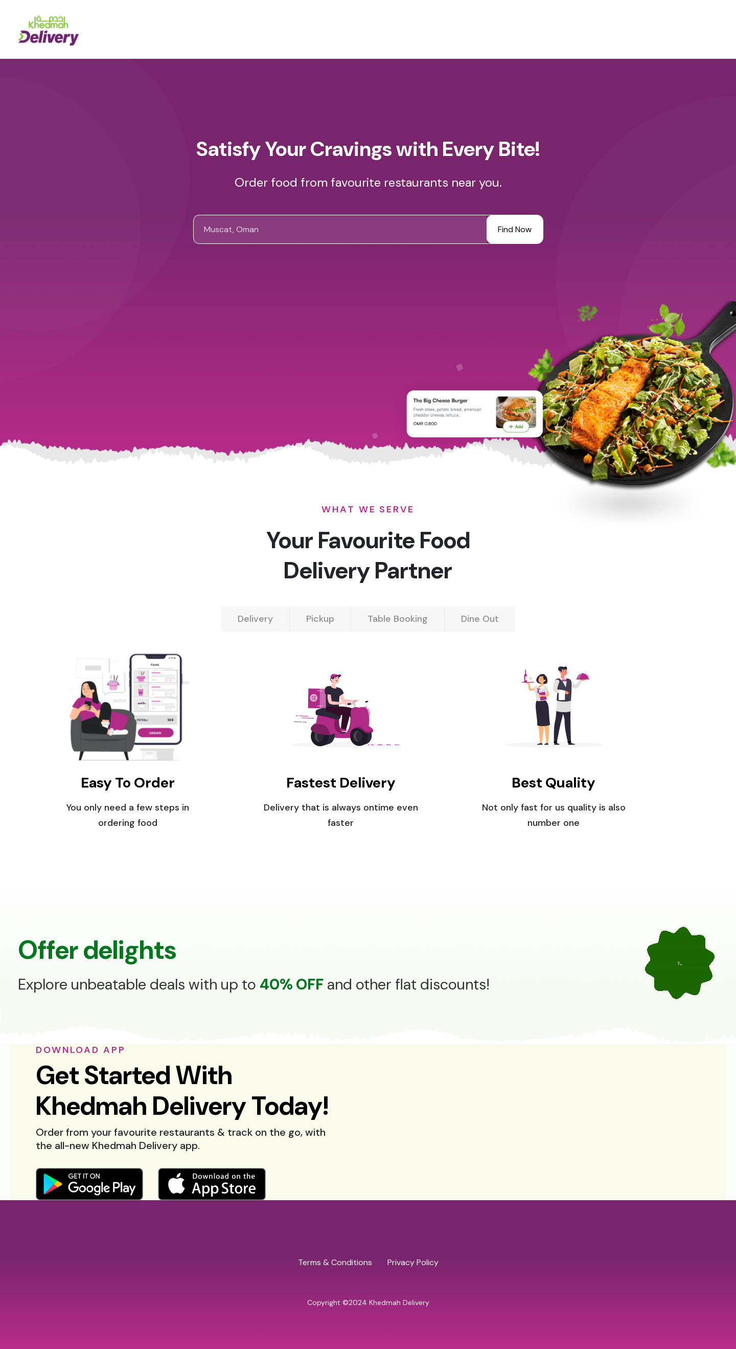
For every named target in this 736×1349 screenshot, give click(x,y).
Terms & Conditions (335, 1262)
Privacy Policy (413, 1262)
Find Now (515, 229)
